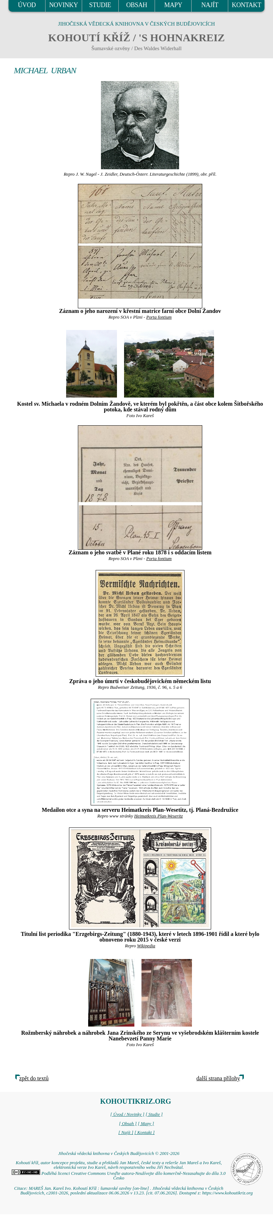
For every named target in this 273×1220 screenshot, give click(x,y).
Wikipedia (146, 945)
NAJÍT (209, 5)
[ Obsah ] (128, 1123)
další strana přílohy (218, 1078)
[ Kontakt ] (144, 1132)
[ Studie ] (153, 1114)
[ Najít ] (125, 1132)
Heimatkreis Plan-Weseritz (158, 816)
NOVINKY (63, 5)
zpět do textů (34, 1078)
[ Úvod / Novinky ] (127, 1114)
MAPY (173, 5)
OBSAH (136, 5)
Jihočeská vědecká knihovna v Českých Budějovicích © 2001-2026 (118, 1153)
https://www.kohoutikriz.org (227, 1192)
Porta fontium (158, 317)
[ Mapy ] (146, 1123)
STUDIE (100, 5)
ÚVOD (27, 5)
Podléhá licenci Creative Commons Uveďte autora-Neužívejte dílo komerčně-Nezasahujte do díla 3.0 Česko (118, 1176)
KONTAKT (246, 5)
